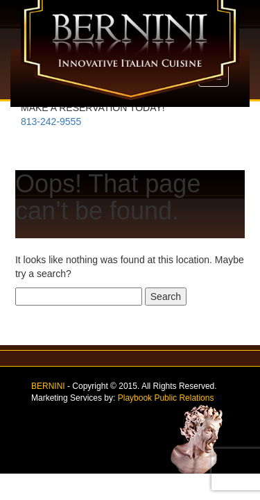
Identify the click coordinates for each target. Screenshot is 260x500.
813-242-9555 (51, 121)
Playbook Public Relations (166, 398)
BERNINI (48, 386)
